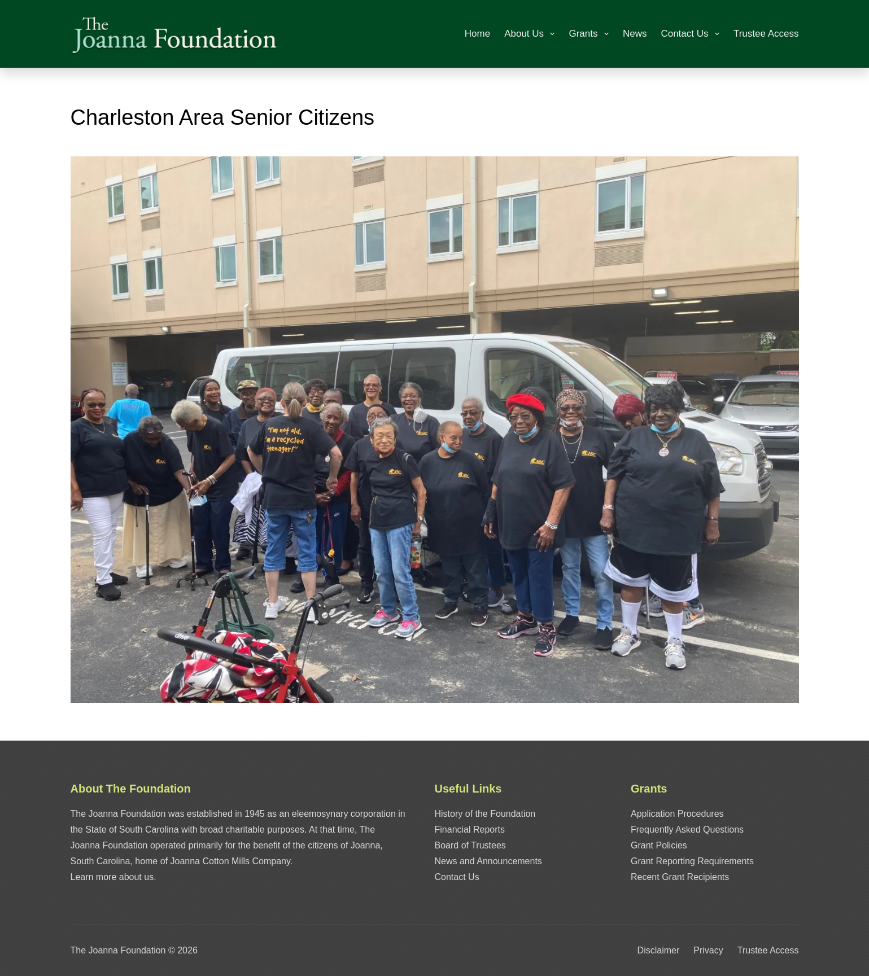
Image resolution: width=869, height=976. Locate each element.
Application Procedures (677, 814)
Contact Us (692, 34)
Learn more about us (112, 877)
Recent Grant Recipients (680, 877)
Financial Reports (470, 829)
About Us (531, 34)
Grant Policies (659, 845)
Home (477, 33)
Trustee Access (766, 33)
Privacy (708, 950)
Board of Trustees (470, 845)
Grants (591, 34)
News (635, 33)
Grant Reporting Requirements (692, 861)
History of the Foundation (485, 814)
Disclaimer (658, 950)
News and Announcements (488, 861)
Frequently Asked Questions (687, 829)
